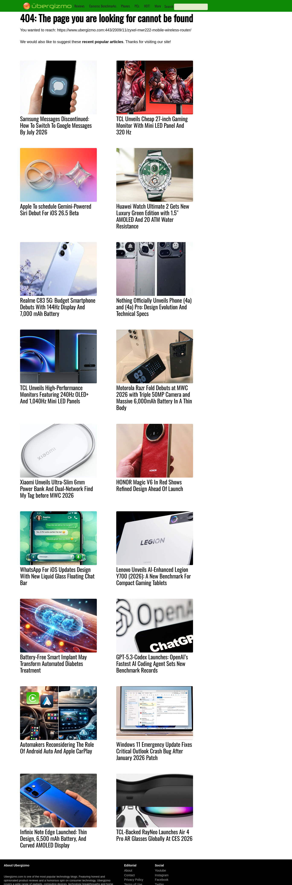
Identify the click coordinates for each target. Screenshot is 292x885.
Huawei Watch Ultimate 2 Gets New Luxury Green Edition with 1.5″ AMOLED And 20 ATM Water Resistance (152, 216)
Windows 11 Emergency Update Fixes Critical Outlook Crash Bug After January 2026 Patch (154, 751)
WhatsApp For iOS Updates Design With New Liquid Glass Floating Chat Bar (57, 576)
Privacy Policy (133, 880)
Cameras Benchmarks (102, 6)
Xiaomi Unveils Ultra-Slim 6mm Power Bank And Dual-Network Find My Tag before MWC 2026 (56, 488)
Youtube (160, 870)
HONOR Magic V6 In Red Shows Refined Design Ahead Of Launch (149, 485)
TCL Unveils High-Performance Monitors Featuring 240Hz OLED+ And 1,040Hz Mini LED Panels (54, 394)
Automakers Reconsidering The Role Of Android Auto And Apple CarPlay (57, 747)
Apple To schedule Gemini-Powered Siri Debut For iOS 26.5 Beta (55, 209)
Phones (125, 6)
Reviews (79, 6)
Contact (129, 875)
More (158, 6)
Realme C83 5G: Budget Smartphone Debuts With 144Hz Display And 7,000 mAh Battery (57, 307)
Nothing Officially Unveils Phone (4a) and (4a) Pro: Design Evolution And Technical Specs (154, 307)
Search (168, 6)
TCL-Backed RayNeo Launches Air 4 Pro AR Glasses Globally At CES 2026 (154, 835)
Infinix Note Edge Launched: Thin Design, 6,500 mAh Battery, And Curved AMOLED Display (53, 838)
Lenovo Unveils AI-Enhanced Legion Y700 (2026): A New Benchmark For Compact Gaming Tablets (153, 576)
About (128, 870)
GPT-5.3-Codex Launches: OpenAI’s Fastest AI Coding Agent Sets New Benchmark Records (152, 663)
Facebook (161, 880)
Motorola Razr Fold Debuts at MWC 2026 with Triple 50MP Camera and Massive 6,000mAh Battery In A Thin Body (154, 397)
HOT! (147, 6)
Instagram (162, 875)
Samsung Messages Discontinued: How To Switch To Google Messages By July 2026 (56, 125)
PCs (137, 6)
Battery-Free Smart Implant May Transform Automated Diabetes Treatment (53, 663)
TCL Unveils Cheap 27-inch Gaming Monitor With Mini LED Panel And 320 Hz (152, 125)
